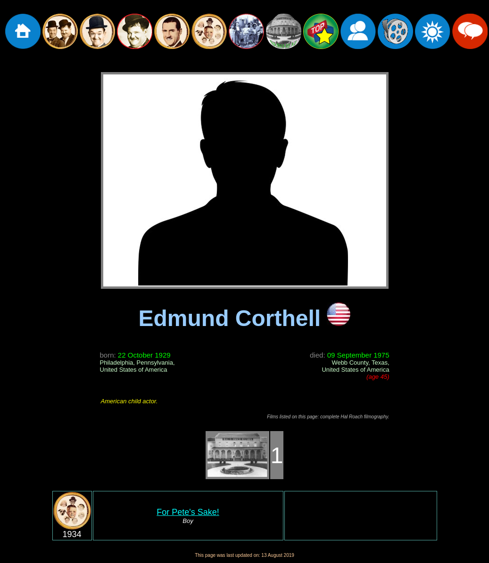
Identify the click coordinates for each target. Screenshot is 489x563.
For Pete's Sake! (188, 512)
